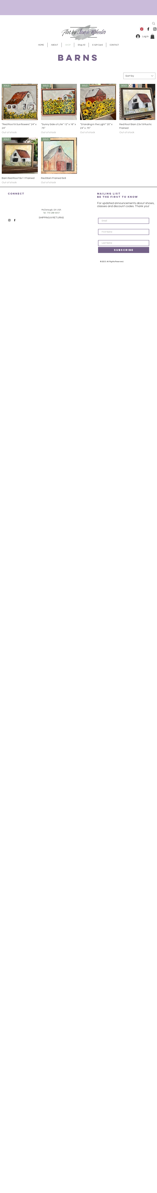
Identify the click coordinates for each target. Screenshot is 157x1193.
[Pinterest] (142, 29)
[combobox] (139, 76)
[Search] (153, 23)
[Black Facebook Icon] (148, 29)
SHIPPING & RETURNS (51, 217)
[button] (152, 36)
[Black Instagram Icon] (155, 29)
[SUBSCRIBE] (123, 250)
